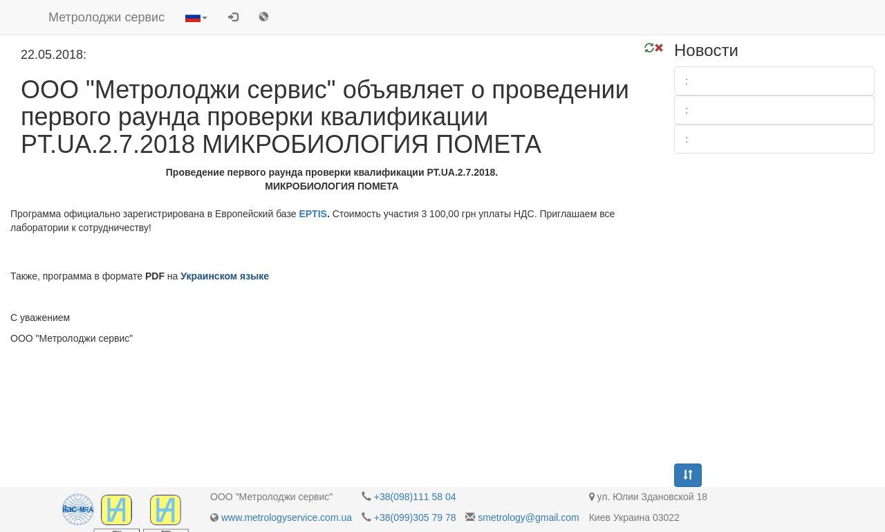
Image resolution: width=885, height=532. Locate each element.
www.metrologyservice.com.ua (286, 517)
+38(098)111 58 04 (415, 496)
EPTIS (312, 213)
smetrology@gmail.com (528, 517)
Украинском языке (224, 276)
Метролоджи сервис (106, 17)
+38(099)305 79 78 (415, 517)
